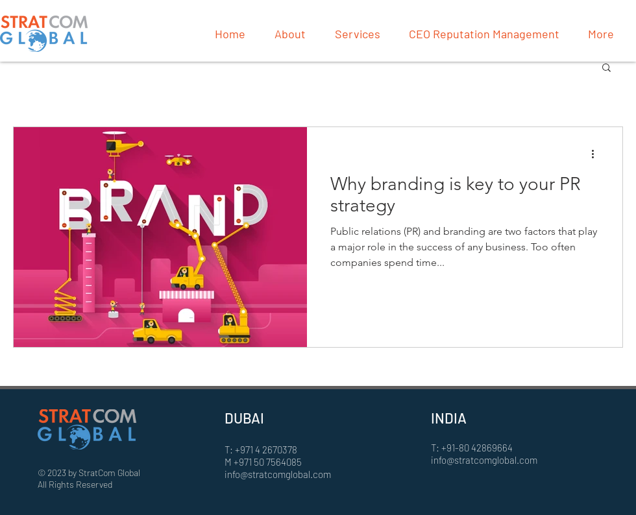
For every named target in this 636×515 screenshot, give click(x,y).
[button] (606, 68)
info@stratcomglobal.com (278, 474)
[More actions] (597, 154)
